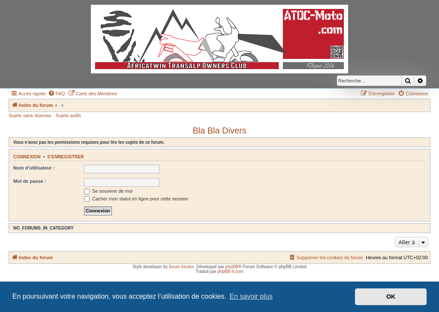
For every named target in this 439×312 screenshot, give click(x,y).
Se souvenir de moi (108, 191)
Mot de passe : (29, 181)
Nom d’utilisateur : (34, 167)
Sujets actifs (68, 115)
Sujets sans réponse (30, 115)
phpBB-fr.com (230, 271)
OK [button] (391, 296)
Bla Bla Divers (219, 130)
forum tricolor (181, 266)
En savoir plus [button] (251, 296)
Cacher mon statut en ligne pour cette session (136, 198)
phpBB (232, 266)
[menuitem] (56, 93)
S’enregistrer (65, 156)
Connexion (27, 156)
